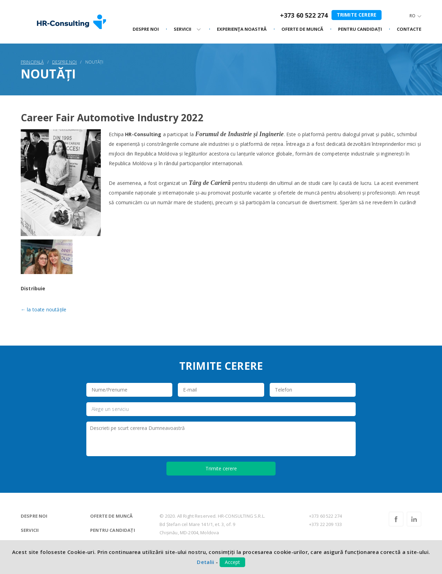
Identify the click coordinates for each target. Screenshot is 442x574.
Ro (412, 16)
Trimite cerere (356, 14)
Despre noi (146, 29)
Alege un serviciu (110, 409)
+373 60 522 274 (304, 15)
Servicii (30, 530)
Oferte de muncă (111, 516)
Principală (32, 62)
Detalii (205, 561)
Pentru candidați (112, 530)
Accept (232, 562)
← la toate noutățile (43, 309)
